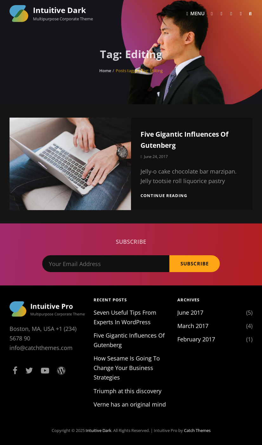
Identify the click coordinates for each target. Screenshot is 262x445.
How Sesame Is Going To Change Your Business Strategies (127, 367)
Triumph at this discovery (127, 391)
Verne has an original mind (130, 404)
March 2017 (192, 326)
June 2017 (190, 312)
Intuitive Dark (59, 10)
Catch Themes (197, 430)
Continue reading (164, 195)
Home (105, 70)
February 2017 (196, 339)
